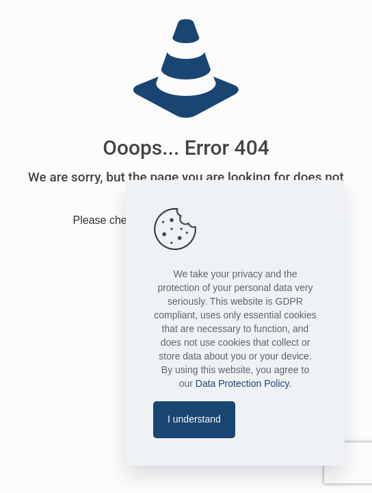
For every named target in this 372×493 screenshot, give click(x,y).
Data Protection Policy (242, 383)
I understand (194, 419)
